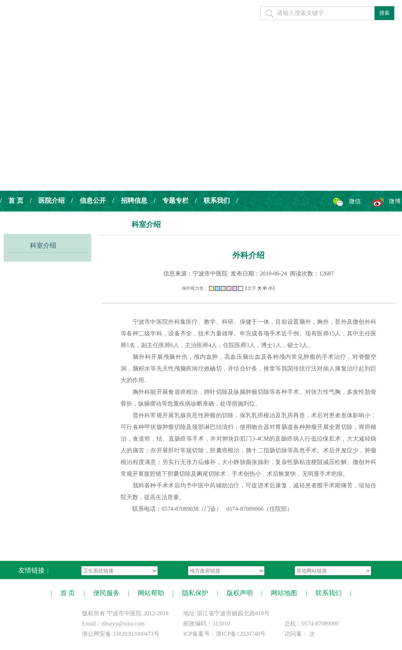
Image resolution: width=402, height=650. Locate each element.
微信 (355, 201)
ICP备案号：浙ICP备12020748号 (224, 634)
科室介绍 (43, 245)
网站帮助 (151, 593)
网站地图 (284, 593)
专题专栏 (175, 200)
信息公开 (93, 200)
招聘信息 (134, 200)
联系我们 (217, 200)
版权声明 (240, 593)
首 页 (15, 200)
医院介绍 (51, 200)
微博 (395, 201)
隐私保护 (195, 593)
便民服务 (106, 593)
